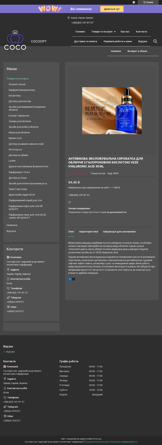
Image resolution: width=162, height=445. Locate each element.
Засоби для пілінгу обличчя (23, 127)
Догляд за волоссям (20, 101)
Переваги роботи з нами (118, 41)
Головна (80, 31)
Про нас (125, 31)
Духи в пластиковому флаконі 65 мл (28, 166)
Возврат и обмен (137, 51)
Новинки (116, 51)
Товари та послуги (101, 31)
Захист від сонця (18, 189)
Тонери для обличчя (20, 121)
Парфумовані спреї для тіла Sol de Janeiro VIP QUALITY (27, 216)
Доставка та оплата (85, 41)
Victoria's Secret (17, 84)
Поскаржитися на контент (97, 442)
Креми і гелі (15, 138)
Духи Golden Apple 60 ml (22, 194)
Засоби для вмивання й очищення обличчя (27, 108)
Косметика (14, 95)
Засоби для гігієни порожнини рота (28, 183)
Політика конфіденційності (124, 442)
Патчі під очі (15, 149)
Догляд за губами (18, 155)
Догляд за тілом (18, 178)
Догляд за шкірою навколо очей (26, 144)
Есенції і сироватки (19, 115)
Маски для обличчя (19, 132)
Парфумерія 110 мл (19, 172)
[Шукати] (154, 41)
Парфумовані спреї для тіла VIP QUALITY (26, 207)
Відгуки (142, 41)
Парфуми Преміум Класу (22, 90)
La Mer (12, 160)
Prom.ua (97, 439)
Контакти (141, 31)
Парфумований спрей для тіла (25, 200)
